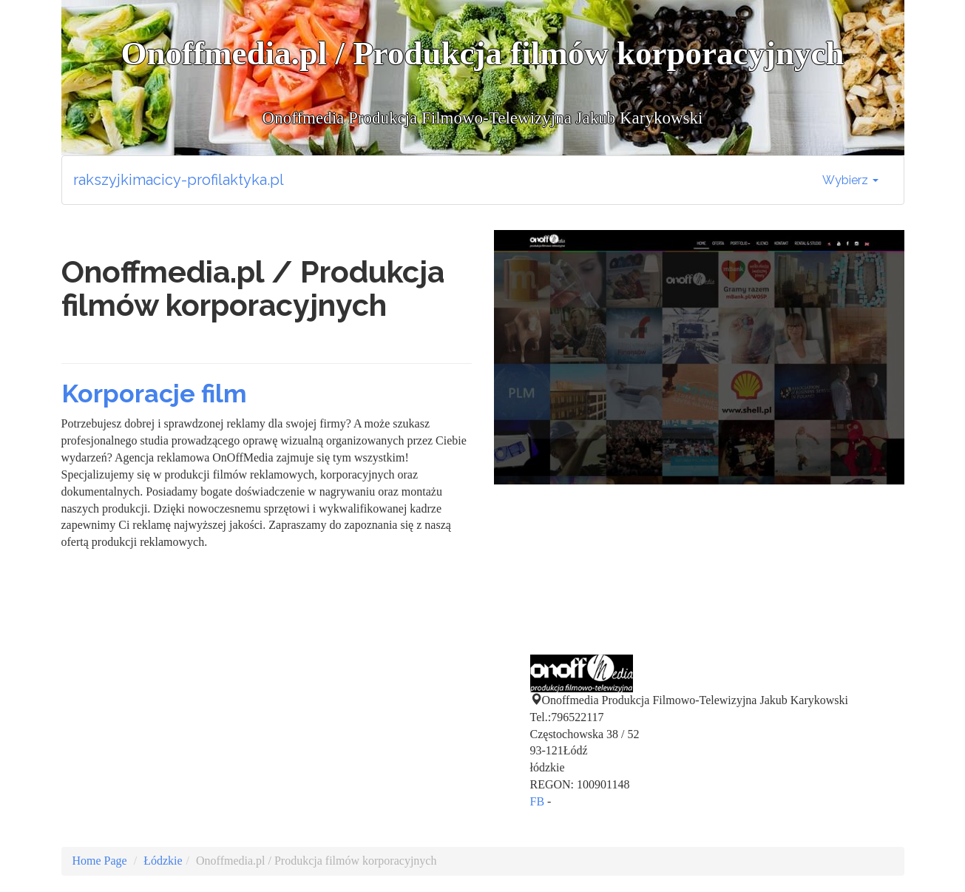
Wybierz (850, 180)
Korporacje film (154, 393)
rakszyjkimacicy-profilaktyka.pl (178, 180)
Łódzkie (162, 860)
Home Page (99, 860)
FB (537, 801)
